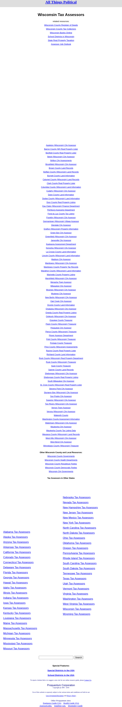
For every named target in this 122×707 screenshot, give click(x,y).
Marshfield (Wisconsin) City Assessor (61, 278)
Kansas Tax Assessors (16, 608)
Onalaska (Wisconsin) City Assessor (61, 309)
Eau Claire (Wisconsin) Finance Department (61, 206)
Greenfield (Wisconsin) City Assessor (61, 237)
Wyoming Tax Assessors (76, 614)
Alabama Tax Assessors (16, 532)
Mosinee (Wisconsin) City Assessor (61, 290)
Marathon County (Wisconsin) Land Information (61, 271)
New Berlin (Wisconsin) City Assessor (61, 297)
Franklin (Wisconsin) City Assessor (61, 217)
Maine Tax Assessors (15, 623)
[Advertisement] (61, 71)
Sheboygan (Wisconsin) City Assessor (61, 373)
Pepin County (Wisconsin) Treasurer (61, 324)
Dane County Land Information (61, 195)
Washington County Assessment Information (61, 419)
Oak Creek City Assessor (60, 301)
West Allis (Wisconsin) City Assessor (61, 438)
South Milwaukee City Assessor (61, 381)
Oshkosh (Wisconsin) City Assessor (61, 316)
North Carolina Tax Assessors (79, 527)
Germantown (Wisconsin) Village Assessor (61, 221)
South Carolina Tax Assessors (79, 563)
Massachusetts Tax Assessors (20, 628)
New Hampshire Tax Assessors (80, 507)
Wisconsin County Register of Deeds (61, 25)
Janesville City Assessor (61, 240)
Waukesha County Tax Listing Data (61, 430)
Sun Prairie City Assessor (61, 396)
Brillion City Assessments (61, 160)
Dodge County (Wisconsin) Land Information (61, 198)
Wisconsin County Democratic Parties (61, 468)
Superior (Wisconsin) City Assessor (61, 400)
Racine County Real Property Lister (61, 351)
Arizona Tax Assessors (16, 542)
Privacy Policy (71, 696)
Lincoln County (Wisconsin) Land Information (61, 256)
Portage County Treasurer (61, 343)
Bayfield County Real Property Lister (61, 153)
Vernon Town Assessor (61, 408)
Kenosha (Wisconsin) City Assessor (61, 248)
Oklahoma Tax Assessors (77, 543)
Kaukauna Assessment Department (61, 244)
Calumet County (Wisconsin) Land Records (61, 179)
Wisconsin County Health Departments (61, 460)
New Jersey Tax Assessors (78, 512)
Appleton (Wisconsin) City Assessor (61, 145)
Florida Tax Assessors (15, 572)
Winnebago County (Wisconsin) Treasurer (61, 446)
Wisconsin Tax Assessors (77, 609)
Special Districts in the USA (61, 670)
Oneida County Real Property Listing (61, 313)
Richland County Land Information (61, 354)
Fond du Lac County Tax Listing (61, 214)
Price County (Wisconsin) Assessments (61, 347)
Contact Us (87, 680)
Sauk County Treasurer (61, 366)
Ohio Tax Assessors (74, 538)
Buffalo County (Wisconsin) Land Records (61, 172)
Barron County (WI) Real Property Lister (61, 149)
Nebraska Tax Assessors (77, 497)
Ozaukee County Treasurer (61, 320)
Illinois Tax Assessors (15, 592)
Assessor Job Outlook (61, 44)
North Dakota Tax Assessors (79, 533)
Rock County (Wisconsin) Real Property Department (61, 358)
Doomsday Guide (75, 705)
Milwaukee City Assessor (61, 286)
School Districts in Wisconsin (61, 36)
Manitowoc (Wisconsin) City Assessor (61, 263)
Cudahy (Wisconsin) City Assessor (60, 191)
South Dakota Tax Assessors (79, 568)
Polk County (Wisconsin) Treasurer (61, 339)
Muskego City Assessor (61, 294)
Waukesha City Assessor (61, 427)
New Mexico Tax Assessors (78, 517)
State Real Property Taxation (61, 40)
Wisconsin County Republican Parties (61, 464)
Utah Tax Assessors (74, 583)
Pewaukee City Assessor (61, 328)
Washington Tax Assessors (78, 598)
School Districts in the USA (61, 675)
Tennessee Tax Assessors (77, 573)
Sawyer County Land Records (61, 370)
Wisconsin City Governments (61, 471)
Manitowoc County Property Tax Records (61, 267)
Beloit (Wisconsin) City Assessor (61, 157)
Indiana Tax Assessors (15, 598)
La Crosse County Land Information (61, 252)
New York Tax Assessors (76, 522)
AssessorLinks (46, 705)
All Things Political (61, 2)
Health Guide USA (71, 703)
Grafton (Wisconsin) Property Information (61, 229)
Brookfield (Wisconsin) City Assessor (60, 164)
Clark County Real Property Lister (61, 183)
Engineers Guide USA (52, 703)
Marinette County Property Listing (61, 275)
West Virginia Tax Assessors (79, 604)
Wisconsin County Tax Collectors (61, 29)
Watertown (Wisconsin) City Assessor (61, 423)
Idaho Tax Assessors (14, 587)
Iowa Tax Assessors (14, 603)
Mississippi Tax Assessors (17, 643)
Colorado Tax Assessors (16, 557)
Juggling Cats (59, 705)
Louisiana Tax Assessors (17, 618)
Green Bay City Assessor (60, 233)
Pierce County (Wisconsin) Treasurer (61, 332)
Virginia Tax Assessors (75, 593)
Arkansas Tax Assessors (17, 547)
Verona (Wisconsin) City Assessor (61, 411)
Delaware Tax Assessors (17, 567)
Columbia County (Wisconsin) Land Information (61, 187)
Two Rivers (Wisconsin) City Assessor (61, 404)
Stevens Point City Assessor (61, 389)
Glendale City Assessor (61, 225)
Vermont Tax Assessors (76, 588)
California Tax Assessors (17, 552)
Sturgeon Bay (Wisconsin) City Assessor (61, 392)
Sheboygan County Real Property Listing (61, 377)
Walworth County (61, 415)
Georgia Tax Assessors (16, 577)
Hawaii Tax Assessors (15, 582)
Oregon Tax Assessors (75, 548)
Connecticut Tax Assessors (18, 562)
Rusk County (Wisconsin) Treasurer (61, 362)
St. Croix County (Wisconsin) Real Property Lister (61, 385)
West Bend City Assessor (61, 442)
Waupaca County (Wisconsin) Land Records (61, 434)
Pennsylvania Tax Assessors (79, 553)
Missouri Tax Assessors (16, 648)
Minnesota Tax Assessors (17, 638)
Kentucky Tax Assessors (16, 613)
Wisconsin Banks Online (61, 33)
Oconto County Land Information (61, 305)
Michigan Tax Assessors (16, 633)
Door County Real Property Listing (61, 202)
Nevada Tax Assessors (75, 502)
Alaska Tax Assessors (15, 537)
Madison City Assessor (61, 259)
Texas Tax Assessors (74, 578)
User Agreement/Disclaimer (55, 696)
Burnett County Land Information (61, 176)
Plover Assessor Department (61, 335)
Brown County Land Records (61, 168)
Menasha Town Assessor (61, 282)
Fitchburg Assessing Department (61, 210)
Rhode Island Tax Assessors (79, 558)
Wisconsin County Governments (61, 456)
